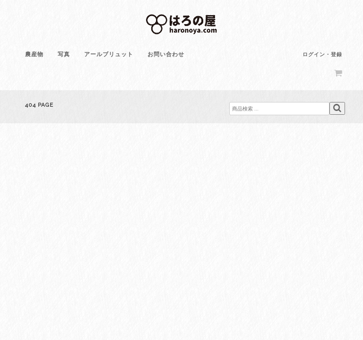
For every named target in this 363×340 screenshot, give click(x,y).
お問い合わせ (165, 54)
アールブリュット (108, 54)
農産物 (34, 54)
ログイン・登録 (322, 54)
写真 (64, 54)
